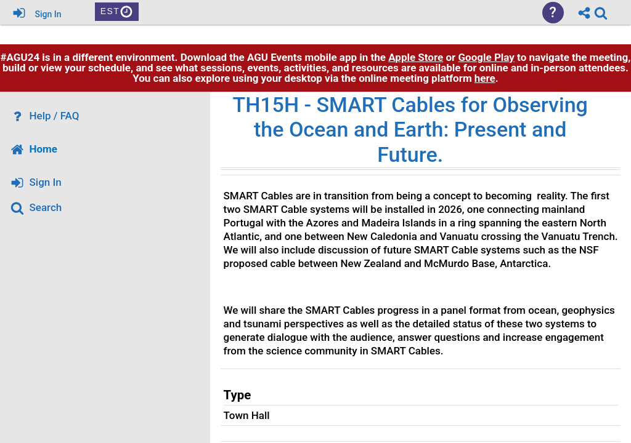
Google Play (486, 106)
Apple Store (415, 106)
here (484, 127)
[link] (601, 13)
